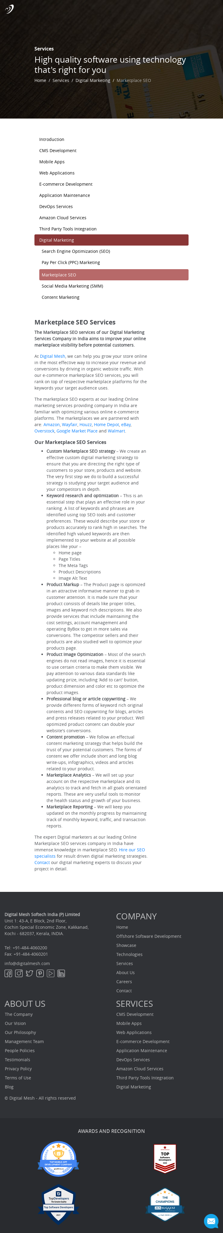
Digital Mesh (52, 356)
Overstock (44, 431)
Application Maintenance (64, 195)
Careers (124, 981)
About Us (125, 972)
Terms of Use (18, 1078)
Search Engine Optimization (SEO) (76, 251)
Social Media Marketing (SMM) (72, 286)
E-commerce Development (65, 184)
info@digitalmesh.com (27, 963)
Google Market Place (77, 431)
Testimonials (17, 1059)
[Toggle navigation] (214, 9)
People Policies (20, 1050)
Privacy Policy (18, 1069)
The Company (19, 1014)
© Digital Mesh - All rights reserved (40, 1098)
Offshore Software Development (148, 936)
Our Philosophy (20, 1032)
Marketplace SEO (59, 275)
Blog (9, 1087)
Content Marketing (60, 297)
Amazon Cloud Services (62, 217)
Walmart (116, 431)
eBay (126, 424)
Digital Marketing (93, 80)
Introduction (51, 139)
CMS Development (57, 150)
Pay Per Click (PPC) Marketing (71, 262)
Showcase (126, 945)
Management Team (24, 1041)
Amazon (51, 424)
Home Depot (106, 424)
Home (40, 80)
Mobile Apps (52, 162)
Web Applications (57, 173)
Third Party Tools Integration (68, 229)
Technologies (129, 954)
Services (61, 80)
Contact (42, 862)
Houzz (85, 424)
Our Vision (15, 1023)
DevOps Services (56, 206)
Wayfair (69, 424)
